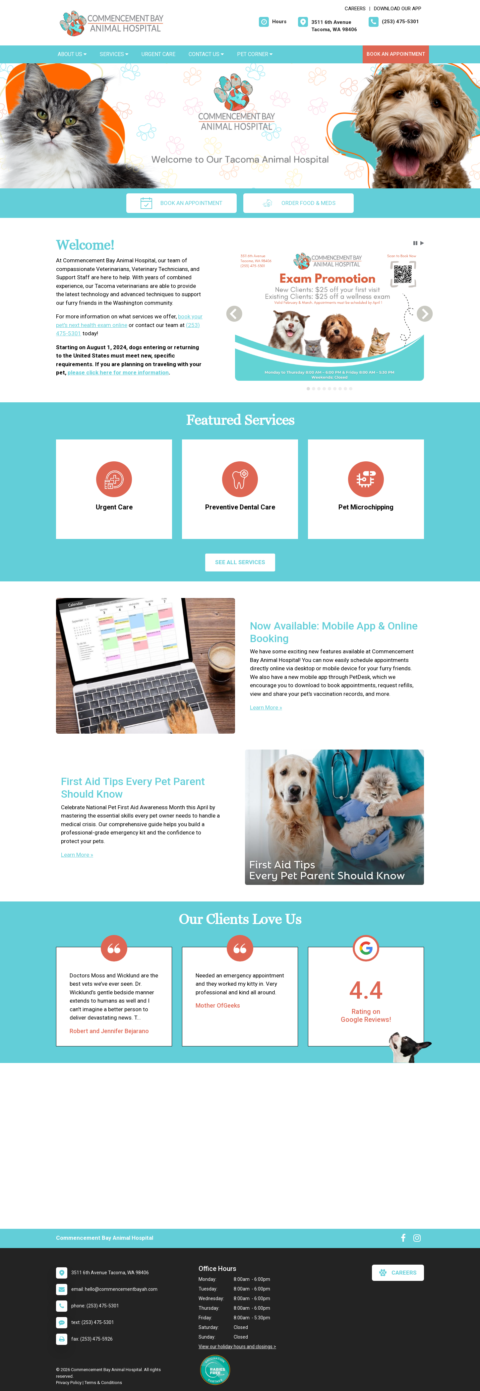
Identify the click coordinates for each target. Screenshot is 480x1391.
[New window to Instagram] (417, 1239)
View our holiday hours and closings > (237, 1346)
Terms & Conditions (103, 1382)
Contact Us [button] (206, 54)
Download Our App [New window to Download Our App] (397, 9)
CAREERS (355, 9)
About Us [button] (72, 54)
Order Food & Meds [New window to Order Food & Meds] (298, 203)
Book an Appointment (396, 54)
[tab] (308, 389)
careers (398, 1272)
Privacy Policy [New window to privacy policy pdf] (69, 1382)
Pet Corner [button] (254, 54)
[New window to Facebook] (403, 1239)
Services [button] (114, 54)
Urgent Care (158, 54)
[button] (415, 243)
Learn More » (266, 707)
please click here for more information (118, 372)
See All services (240, 562)
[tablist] (330, 389)
